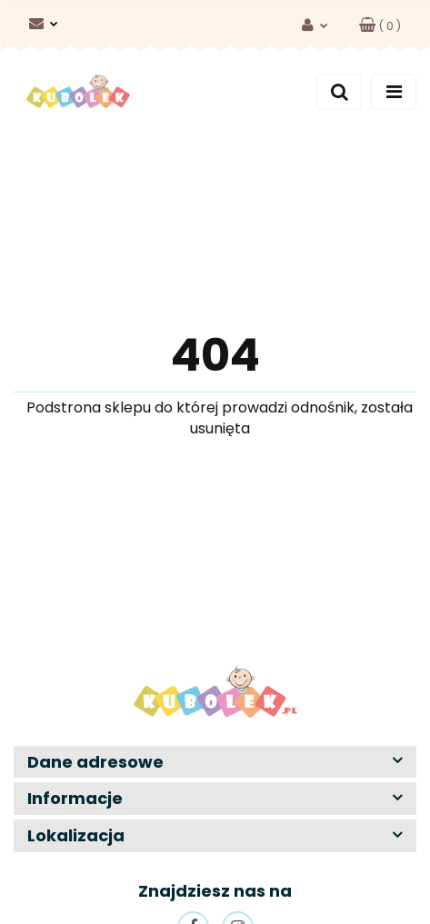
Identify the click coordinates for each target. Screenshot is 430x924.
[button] (380, 26)
